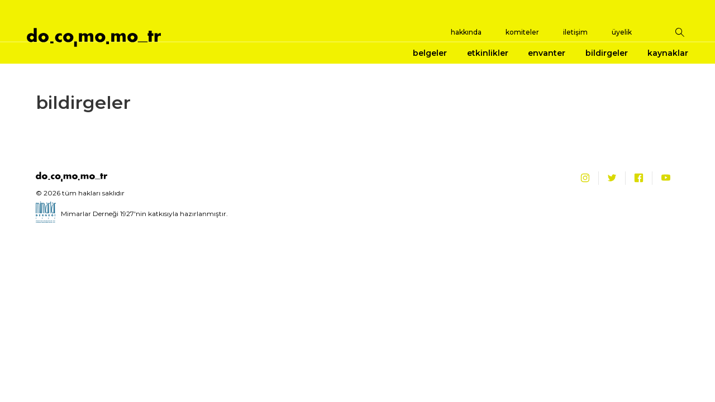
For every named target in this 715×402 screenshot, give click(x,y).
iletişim (575, 32)
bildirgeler (606, 53)
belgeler (430, 53)
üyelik (622, 32)
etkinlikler (487, 53)
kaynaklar (667, 53)
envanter (546, 53)
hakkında (466, 32)
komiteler (522, 32)
